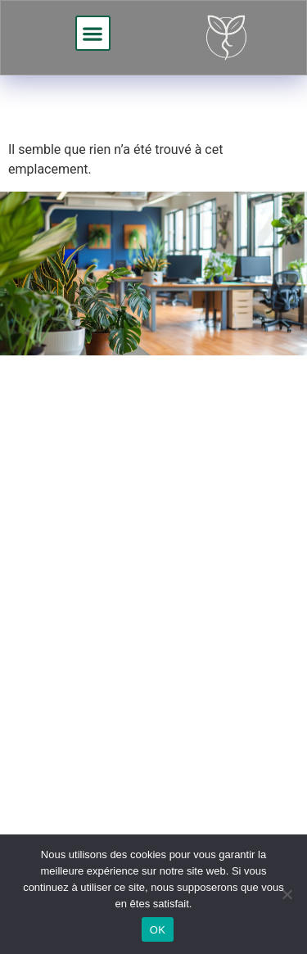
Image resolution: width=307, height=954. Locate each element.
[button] (93, 33)
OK (157, 930)
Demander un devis (131, 624)
